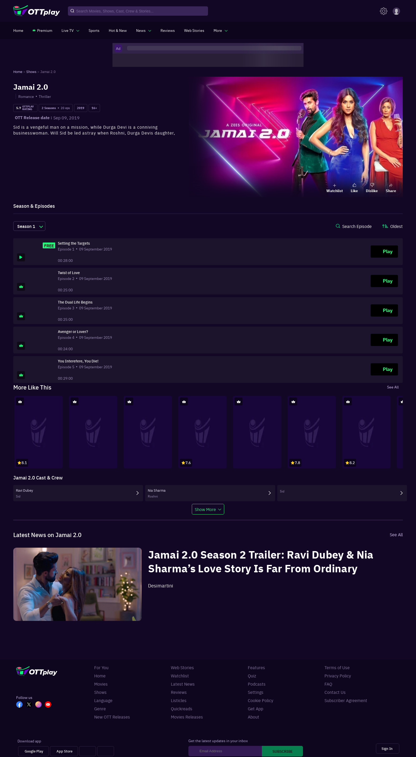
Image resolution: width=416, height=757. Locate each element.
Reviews (179, 692)
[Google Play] (33, 751)
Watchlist (180, 675)
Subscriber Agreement (345, 700)
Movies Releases (187, 717)
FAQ (328, 684)
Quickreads (181, 708)
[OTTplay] (36, 11)
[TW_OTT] (30, 705)
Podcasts (257, 684)
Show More (205, 509)
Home (100, 675)
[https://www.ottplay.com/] (18, 30)
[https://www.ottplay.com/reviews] (168, 30)
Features (256, 667)
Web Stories (182, 667)
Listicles (179, 700)
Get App (255, 708)
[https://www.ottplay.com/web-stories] (194, 30)
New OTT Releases (112, 717)
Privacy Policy (337, 675)
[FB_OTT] (21, 705)
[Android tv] (87, 751)
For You (101, 667)
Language (103, 700)
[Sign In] (387, 748)
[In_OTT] (40, 705)
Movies (101, 684)
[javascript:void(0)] (70, 30)
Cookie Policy (260, 700)
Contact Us (335, 692)
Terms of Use (337, 667)
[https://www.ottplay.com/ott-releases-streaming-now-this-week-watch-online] (118, 30)
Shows (100, 692)
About (253, 717)
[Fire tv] (105, 751)
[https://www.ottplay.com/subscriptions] (42, 30)
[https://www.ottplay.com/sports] (94, 30)
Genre (100, 708)
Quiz (252, 675)
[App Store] (64, 751)
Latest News (183, 684)
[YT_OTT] (49, 705)
